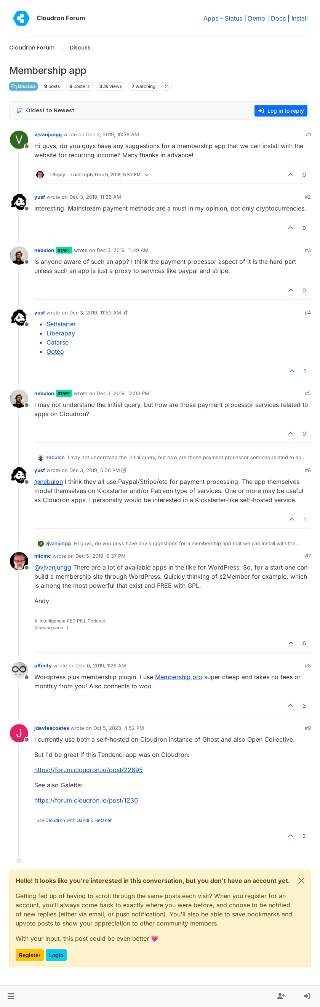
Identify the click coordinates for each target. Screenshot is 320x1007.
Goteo (55, 351)
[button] (11, 996)
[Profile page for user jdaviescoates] (19, 733)
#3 (308, 250)
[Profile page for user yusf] (19, 202)
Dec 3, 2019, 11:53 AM (95, 313)
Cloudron (55, 820)
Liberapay (60, 333)
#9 (308, 728)
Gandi (83, 820)
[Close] (301, 880)
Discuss (23, 86)
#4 (308, 313)
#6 (308, 470)
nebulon (44, 250)
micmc (42, 556)
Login (56, 955)
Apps (210, 18)
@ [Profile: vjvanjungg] (52, 567)
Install (299, 18)
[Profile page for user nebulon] (19, 255)
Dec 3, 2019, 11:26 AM (95, 197)
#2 (308, 197)
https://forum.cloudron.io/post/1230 (86, 800)
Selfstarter (61, 324)
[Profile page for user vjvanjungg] (19, 140)
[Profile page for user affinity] (19, 671)
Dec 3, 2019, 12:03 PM (123, 393)
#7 (308, 556)
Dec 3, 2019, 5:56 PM (94, 470)
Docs (278, 18)
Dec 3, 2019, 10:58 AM (112, 134)
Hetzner (103, 820)
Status (233, 18)
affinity (43, 665)
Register (29, 955)
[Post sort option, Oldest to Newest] (45, 110)
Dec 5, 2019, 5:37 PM (100, 556)
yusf (39, 197)
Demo (256, 18)
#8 (308, 665)
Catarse (57, 342)
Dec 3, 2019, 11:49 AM (123, 250)
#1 (308, 134)
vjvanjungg (48, 134)
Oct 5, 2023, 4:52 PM (118, 728)
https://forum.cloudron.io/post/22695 (88, 770)
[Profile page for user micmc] (19, 561)
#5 (308, 393)
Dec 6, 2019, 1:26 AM (101, 665)
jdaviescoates (51, 728)
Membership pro (178, 677)
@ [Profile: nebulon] (48, 481)
